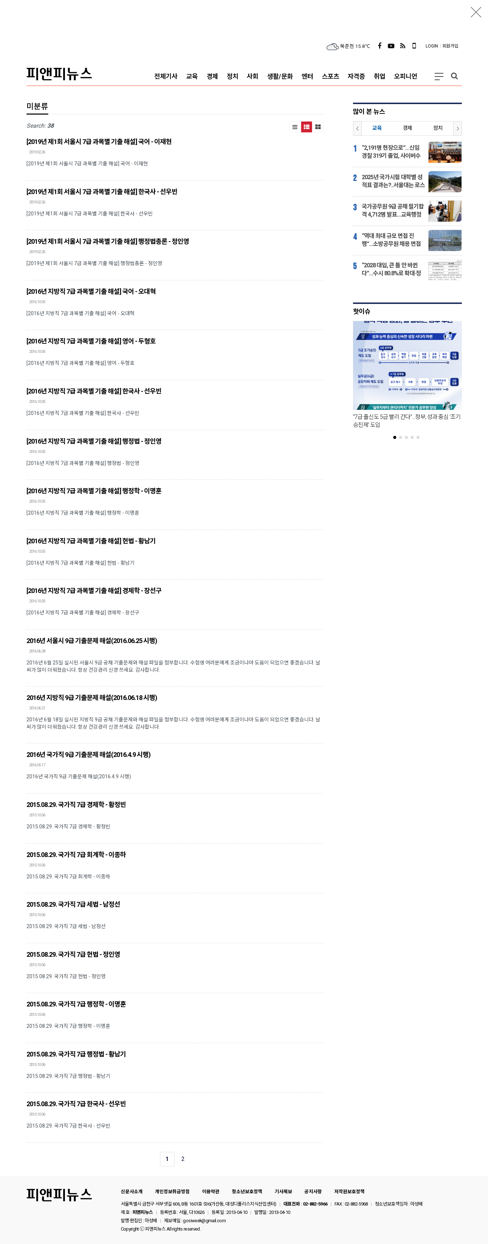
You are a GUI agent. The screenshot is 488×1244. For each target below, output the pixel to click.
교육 (192, 76)
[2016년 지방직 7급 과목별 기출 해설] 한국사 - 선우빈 (93, 391)
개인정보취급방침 (172, 1191)
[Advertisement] (244, 16)
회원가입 (450, 46)
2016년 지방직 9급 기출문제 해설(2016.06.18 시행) (91, 697)
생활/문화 (280, 76)
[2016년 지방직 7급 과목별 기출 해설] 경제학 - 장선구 (93, 590)
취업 (379, 76)
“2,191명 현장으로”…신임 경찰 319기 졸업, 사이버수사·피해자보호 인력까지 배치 (391, 152)
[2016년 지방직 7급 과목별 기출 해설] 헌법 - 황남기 (91, 541)
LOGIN (432, 46)
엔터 (307, 76)
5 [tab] (421, 438)
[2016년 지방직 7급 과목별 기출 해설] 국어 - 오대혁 (91, 291)
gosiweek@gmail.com (204, 1220)
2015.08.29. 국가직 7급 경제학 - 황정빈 (76, 804)
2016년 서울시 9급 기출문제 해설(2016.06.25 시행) (91, 640)
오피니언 (405, 76)
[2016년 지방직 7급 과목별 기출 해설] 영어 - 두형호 (91, 341)
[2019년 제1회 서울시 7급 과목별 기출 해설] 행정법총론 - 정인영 (107, 241)
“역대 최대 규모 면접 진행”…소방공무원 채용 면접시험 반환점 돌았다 (391, 240)
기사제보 (283, 1191)
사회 (252, 76)
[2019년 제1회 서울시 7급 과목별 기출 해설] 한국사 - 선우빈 (101, 191)
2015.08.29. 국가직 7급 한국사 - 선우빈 (76, 1104)
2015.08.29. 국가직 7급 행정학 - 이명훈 (76, 1004)
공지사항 (313, 1191)
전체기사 (165, 76)
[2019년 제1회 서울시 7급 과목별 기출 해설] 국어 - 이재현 (99, 141)
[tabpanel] (407, 378)
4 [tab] (415, 438)
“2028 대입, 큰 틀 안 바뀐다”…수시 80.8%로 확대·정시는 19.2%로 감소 (391, 269)
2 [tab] (403, 438)
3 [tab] (409, 438)
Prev (357, 128)
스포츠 (330, 76)
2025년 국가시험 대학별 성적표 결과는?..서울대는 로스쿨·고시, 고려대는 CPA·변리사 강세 (393, 181)
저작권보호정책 (349, 1191)
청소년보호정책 (247, 1191)
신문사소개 (132, 1191)
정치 (232, 76)
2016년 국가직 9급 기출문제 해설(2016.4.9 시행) (88, 754)
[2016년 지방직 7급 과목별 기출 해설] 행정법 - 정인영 (93, 441)
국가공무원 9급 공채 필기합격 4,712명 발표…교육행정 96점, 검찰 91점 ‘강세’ (393, 211)
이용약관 (211, 1191)
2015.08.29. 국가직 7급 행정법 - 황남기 (76, 1054)
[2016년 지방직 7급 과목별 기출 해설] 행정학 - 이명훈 (93, 491)
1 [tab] (397, 438)
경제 (212, 76)
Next (457, 128)
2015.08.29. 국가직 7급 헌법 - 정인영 (73, 954)
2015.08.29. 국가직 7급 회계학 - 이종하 (76, 854)
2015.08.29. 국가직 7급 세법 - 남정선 (73, 904)
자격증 (356, 76)
